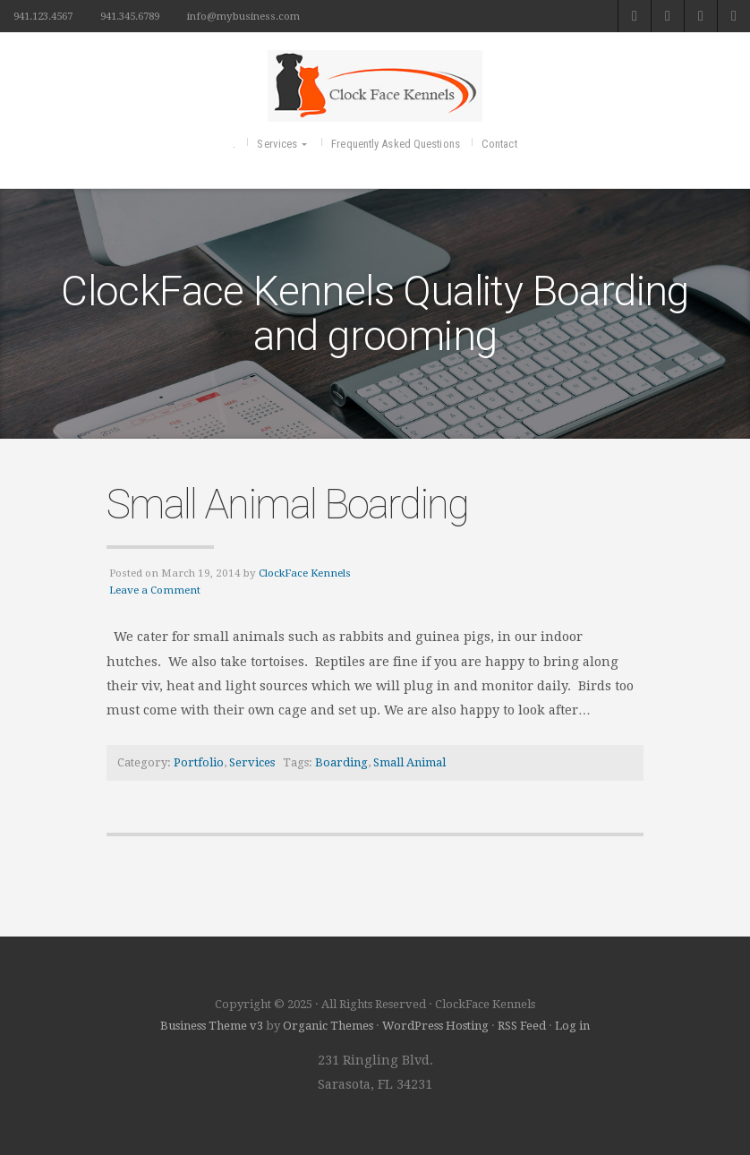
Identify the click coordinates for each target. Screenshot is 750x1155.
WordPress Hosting (435, 1025)
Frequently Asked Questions (395, 143)
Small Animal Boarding (287, 504)
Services (277, 143)
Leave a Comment (154, 590)
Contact (499, 143)
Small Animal (409, 762)
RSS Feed (522, 1025)
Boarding (341, 762)
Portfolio (199, 762)
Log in (572, 1025)
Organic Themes (328, 1025)
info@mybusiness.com (243, 16)
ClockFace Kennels (305, 573)
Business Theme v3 (211, 1025)
